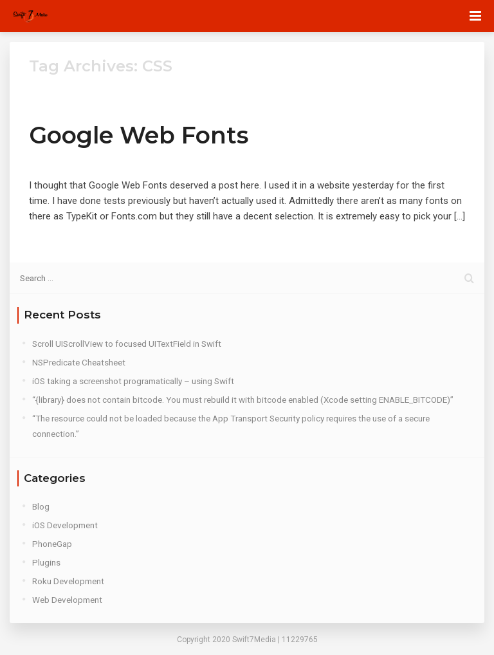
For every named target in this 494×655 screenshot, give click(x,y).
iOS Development (65, 525)
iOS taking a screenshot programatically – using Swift (133, 381)
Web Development (67, 600)
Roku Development (68, 581)
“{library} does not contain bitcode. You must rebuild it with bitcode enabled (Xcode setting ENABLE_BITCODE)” (242, 399)
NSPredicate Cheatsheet (78, 362)
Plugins (46, 562)
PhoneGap (52, 544)
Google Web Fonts (138, 135)
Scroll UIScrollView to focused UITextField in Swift (126, 343)
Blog (41, 506)
